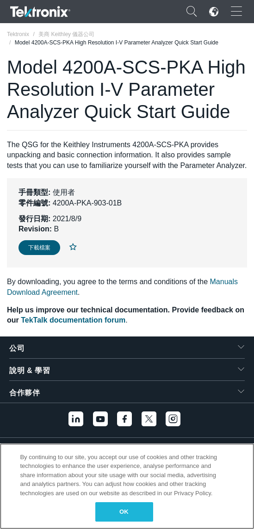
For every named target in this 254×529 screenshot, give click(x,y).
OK (124, 511)
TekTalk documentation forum (73, 320)
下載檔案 (39, 247)
